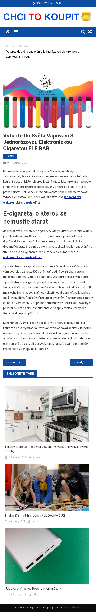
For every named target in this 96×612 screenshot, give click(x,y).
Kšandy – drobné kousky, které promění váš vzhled (83, 362)
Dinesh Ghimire (72, 607)
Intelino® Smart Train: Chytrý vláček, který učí (35, 515)
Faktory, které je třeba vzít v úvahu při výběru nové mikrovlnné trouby (46, 449)
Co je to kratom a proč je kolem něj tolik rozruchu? (17, 362)
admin (36, 457)
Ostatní (10, 156)
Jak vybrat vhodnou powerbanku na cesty (33, 588)
